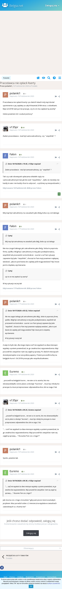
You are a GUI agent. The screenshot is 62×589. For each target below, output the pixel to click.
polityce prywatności (54, 583)
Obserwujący (29, 548)
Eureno (31, 410)
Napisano (22, 96)
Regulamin (30, 577)
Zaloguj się (52, 5)
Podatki (34, 86)
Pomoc (12, 577)
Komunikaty (51, 577)
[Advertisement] (31, 42)
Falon (30, 311)
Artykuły (20, 577)
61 (23, 127)
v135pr (31, 164)
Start (5, 577)
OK (31, 586)
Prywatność (40, 577)
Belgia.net (16, 5)
